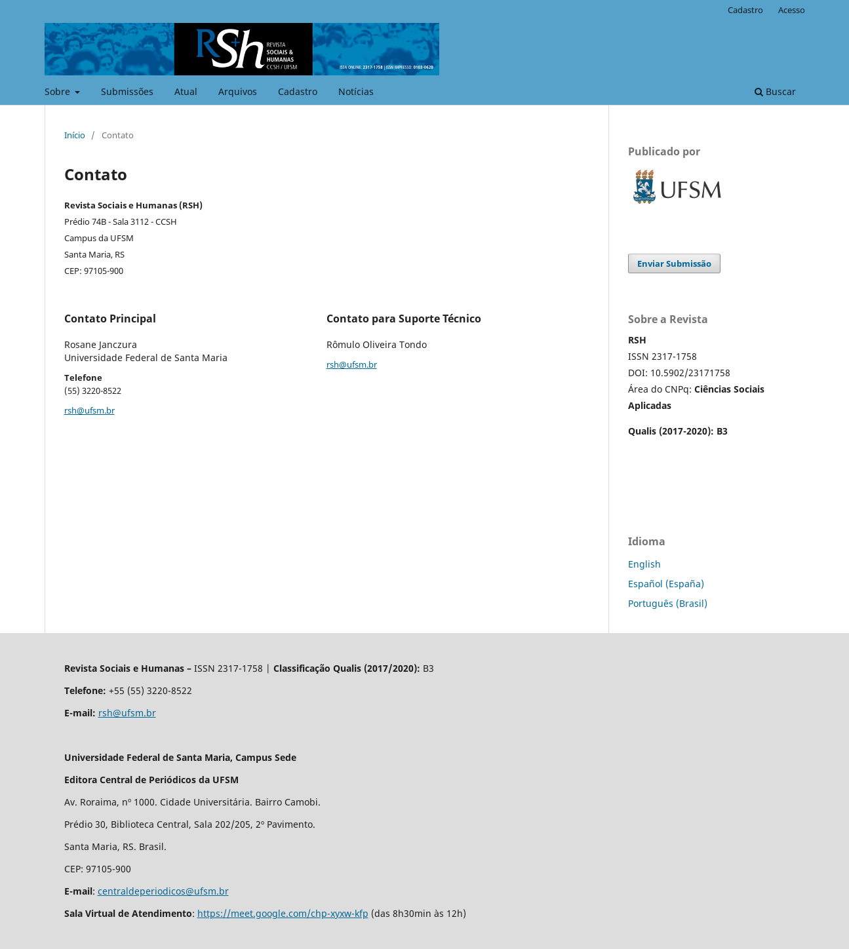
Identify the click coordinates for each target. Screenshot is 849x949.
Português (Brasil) (667, 603)
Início (74, 135)
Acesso (791, 10)
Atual (185, 91)
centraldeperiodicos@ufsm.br (163, 891)
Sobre (59, 91)
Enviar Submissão (674, 263)
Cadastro (297, 91)
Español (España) (666, 583)
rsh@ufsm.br (89, 410)
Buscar (775, 91)
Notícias (356, 91)
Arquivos (237, 91)
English (644, 564)
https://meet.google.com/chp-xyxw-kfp (282, 913)
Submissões (127, 91)
